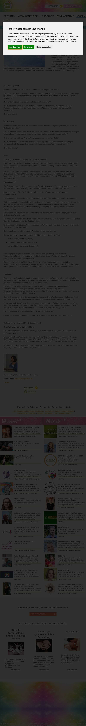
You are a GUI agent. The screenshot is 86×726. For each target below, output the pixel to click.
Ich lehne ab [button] (28, 47)
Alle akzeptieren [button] (15, 47)
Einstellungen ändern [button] (44, 47)
